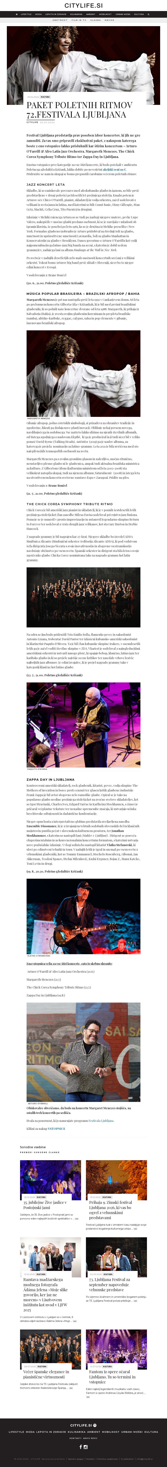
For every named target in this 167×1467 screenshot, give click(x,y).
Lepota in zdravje (56, 14)
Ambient (90, 14)
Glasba (95, 20)
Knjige (109, 20)
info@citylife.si (145, 1459)
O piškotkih (127, 1459)
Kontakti (76, 1438)
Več (76, 1219)
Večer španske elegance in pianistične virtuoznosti (46, 1374)
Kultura (139, 14)
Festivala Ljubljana (101, 1121)
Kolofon (90, 1459)
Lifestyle (26, 14)
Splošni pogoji (76, 1459)
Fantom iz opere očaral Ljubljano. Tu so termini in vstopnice (112, 1376)
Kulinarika (76, 14)
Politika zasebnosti (108, 1459)
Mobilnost (105, 14)
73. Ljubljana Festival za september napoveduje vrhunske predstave (109, 1284)
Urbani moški (123, 14)
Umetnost (60, 20)
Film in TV (79, 20)
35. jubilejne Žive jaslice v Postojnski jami (45, 1205)
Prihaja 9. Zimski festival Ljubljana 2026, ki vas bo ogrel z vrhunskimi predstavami (110, 1210)
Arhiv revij (90, 1438)
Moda (38, 14)
